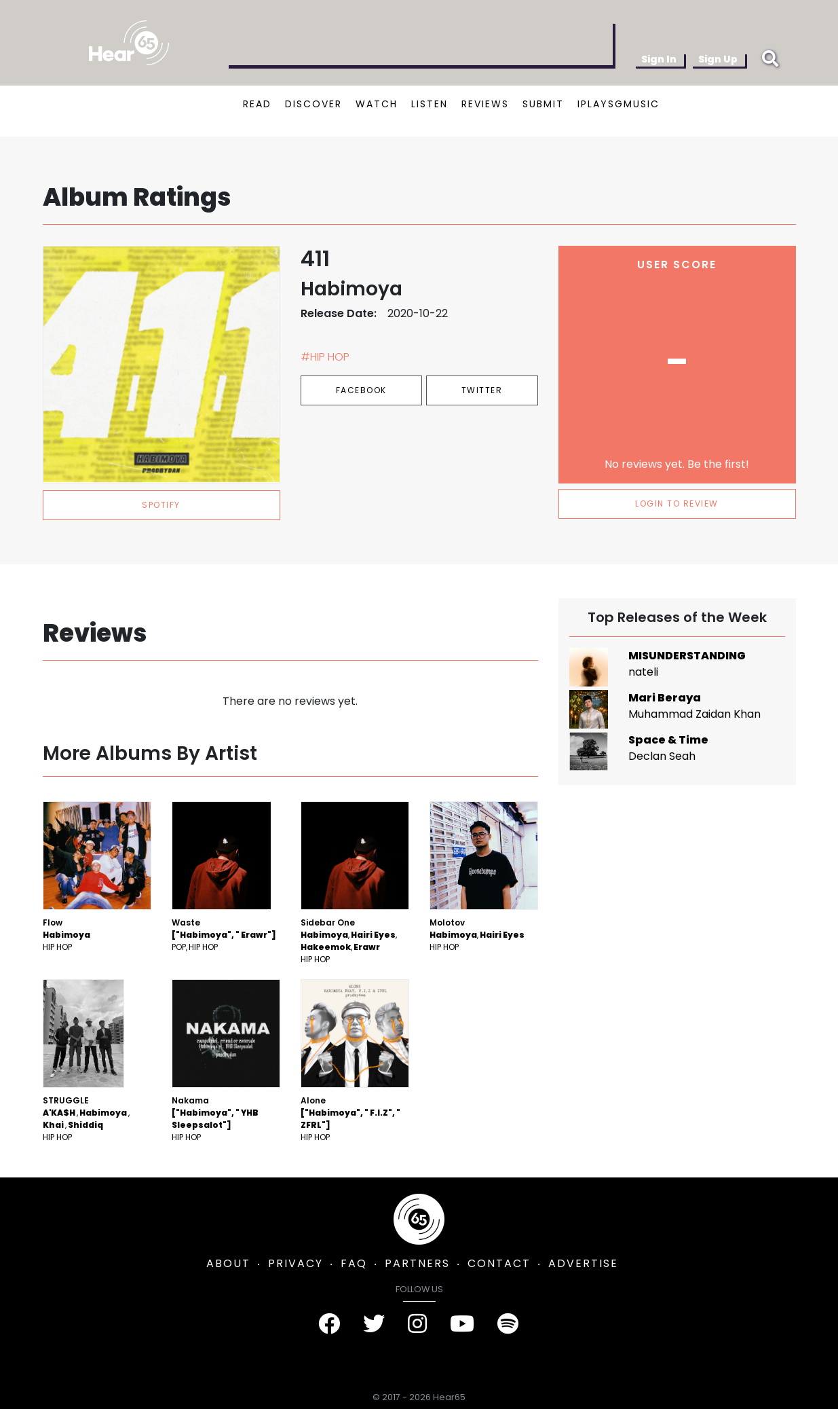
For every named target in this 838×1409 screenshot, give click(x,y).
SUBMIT (543, 104)
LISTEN (429, 104)
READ (257, 104)
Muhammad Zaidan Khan (694, 714)
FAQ (354, 1263)
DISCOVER (313, 104)
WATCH (377, 104)
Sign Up (718, 59)
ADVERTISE (583, 1263)
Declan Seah (662, 756)
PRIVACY (295, 1263)
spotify (161, 505)
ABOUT (228, 1263)
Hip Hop (57, 947)
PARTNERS (417, 1263)
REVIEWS (485, 104)
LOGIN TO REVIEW (677, 503)
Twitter (482, 390)
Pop (179, 947)
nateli (643, 672)
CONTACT (499, 1263)
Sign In (659, 59)
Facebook (361, 390)
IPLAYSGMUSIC (618, 104)
